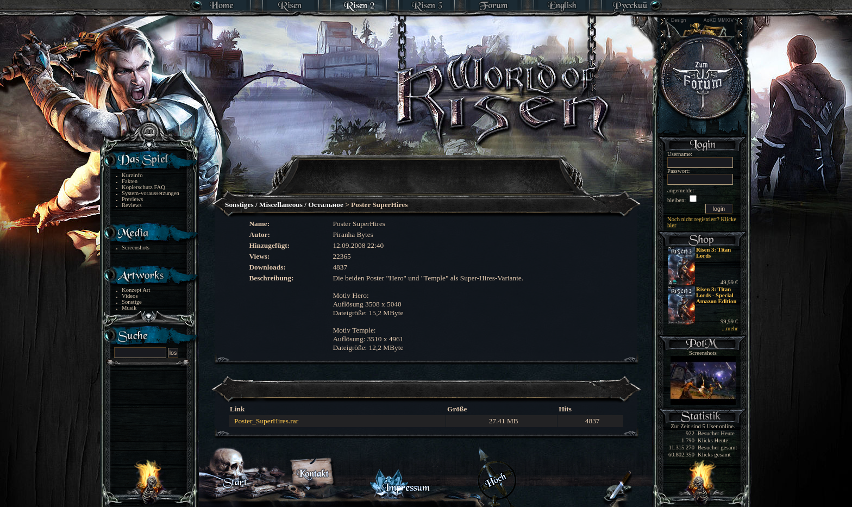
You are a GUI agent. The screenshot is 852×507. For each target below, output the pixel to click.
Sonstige (132, 302)
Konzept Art (136, 290)
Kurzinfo (132, 175)
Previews (132, 199)
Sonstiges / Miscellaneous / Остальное (284, 205)
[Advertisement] (426, 168)
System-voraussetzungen (150, 193)
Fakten (129, 181)
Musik (129, 308)
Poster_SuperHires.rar (266, 421)
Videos (130, 296)
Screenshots (135, 248)
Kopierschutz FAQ (143, 187)
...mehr (730, 328)
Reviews (132, 205)
